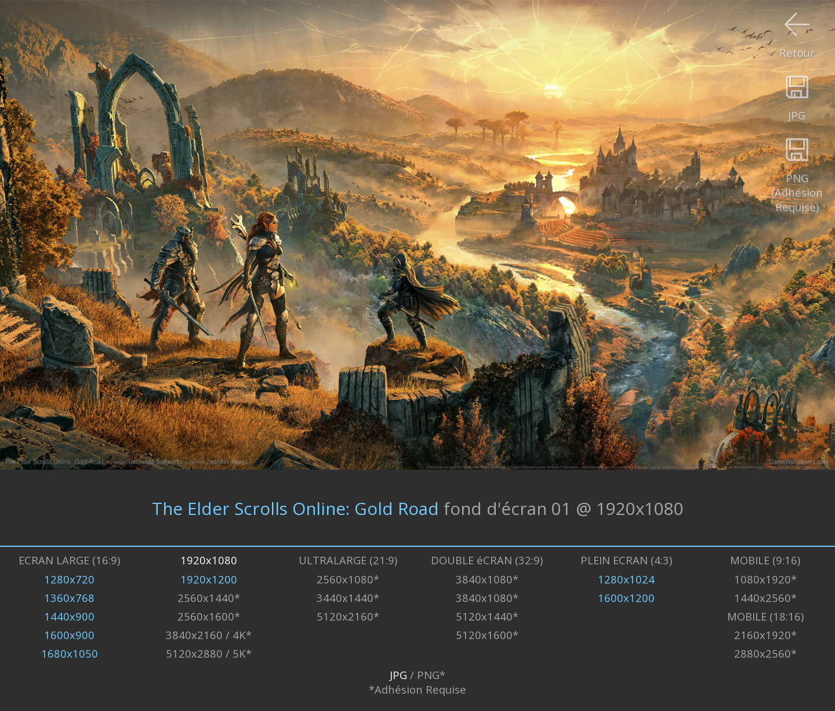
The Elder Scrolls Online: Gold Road (295, 508)
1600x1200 (626, 597)
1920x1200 (208, 579)
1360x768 (69, 597)
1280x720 (69, 579)
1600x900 (69, 634)
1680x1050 (69, 653)
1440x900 (69, 616)
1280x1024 (626, 579)
